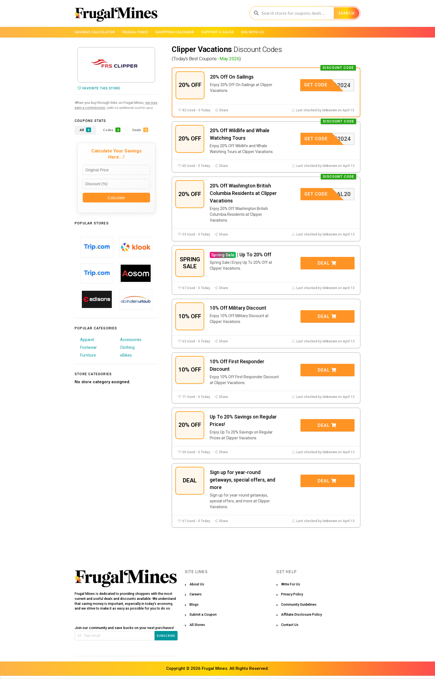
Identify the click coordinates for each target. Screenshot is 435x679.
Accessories (130, 339)
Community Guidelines (299, 604)
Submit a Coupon (203, 614)
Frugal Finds (135, 31)
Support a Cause (217, 31)
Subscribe (166, 635)
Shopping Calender (174, 31)
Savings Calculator (95, 31)
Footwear (88, 347)
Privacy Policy (292, 594)
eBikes (126, 355)
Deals (140, 129)
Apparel (87, 339)
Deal (327, 263)
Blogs (194, 604)
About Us (196, 584)
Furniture (88, 355)
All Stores (197, 625)
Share (221, 110)
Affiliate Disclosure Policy (301, 614)
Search (346, 13)
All (85, 129)
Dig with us (252, 31)
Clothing (127, 347)
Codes (111, 129)
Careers (195, 594)
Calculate (116, 197)
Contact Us (290, 625)
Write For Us (290, 584)
